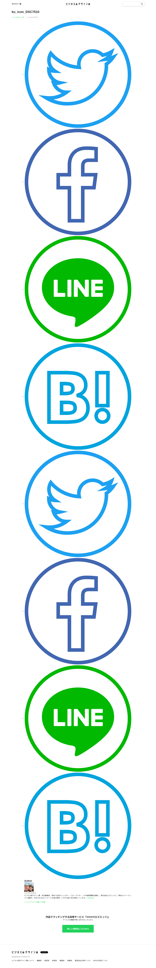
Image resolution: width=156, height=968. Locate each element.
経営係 (46, 960)
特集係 (69, 960)
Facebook (90, 898)
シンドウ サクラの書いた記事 (34, 902)
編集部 (39, 960)
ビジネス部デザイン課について (23, 960)
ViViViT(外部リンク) (100, 960)
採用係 (54, 960)
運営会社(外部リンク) (82, 960)
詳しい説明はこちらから (78, 929)
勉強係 (62, 960)
